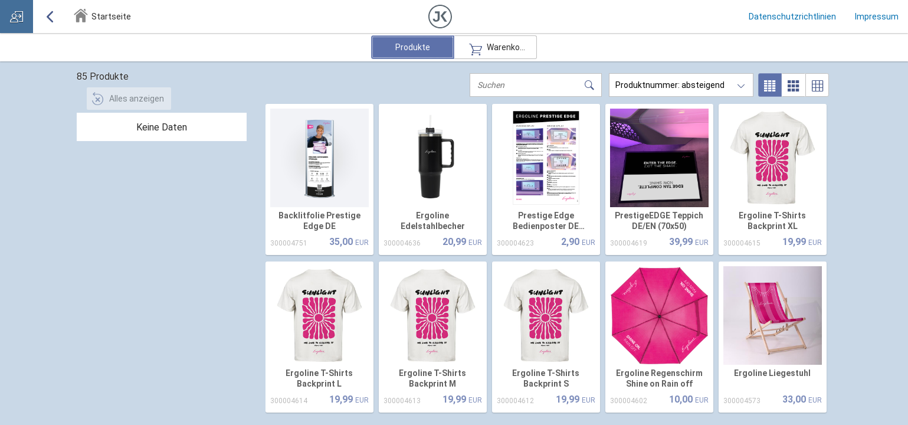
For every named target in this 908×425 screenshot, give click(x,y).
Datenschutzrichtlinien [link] (792, 16)
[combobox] (681, 85)
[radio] (770, 85)
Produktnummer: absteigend (670, 85)
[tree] (162, 127)
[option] (319, 180)
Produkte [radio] (412, 47)
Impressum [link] (877, 16)
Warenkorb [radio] (495, 47)
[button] (440, 16)
